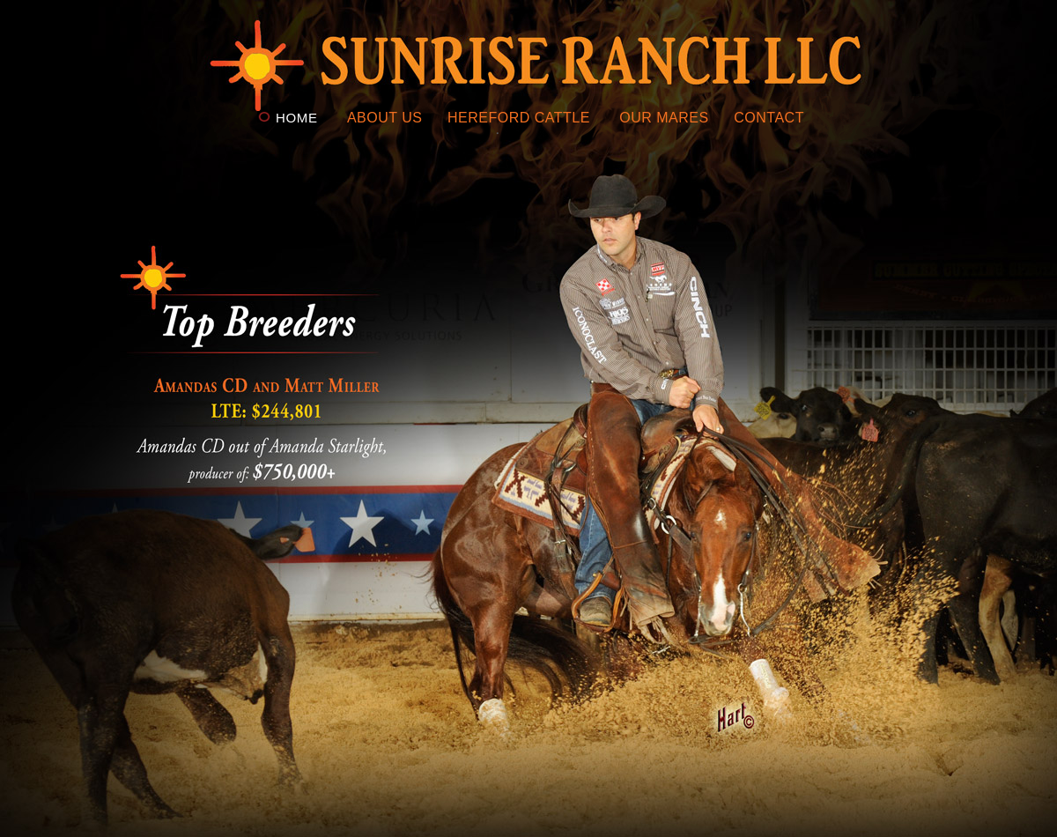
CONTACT (769, 117)
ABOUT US (385, 117)
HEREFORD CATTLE (518, 117)
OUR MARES (663, 117)
